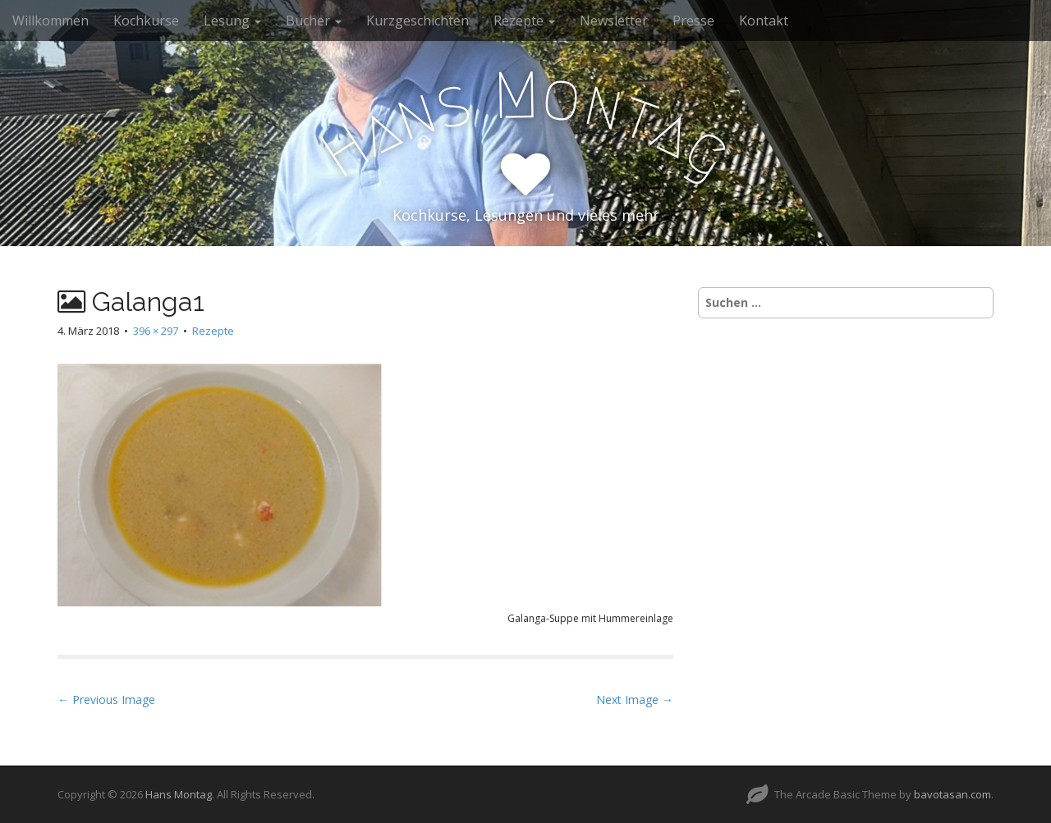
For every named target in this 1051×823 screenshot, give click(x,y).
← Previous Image (106, 699)
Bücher (314, 20)
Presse (693, 20)
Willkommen (50, 20)
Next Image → (634, 699)
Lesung (232, 20)
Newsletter (614, 20)
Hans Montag (178, 794)
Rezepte (524, 20)
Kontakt (763, 20)
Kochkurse (146, 20)
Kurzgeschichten (417, 20)
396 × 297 (155, 330)
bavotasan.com (952, 794)
